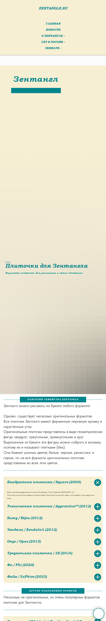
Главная (53, 24)
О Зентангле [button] (52, 36)
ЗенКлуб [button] (52, 48)
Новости (53, 30)
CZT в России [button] (52, 42)
